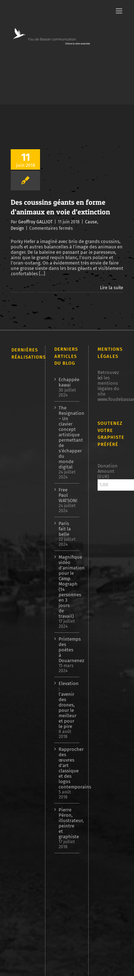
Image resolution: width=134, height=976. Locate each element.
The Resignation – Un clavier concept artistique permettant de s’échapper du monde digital (67, 437)
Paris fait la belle (65, 529)
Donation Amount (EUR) (108, 471)
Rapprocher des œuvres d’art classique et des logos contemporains (67, 768)
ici (100, 377)
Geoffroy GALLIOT (35, 221)
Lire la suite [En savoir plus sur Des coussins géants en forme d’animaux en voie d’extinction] (111, 287)
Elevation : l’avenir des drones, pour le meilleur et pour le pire (67, 705)
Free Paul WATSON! (67, 495)
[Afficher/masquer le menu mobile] (119, 11)
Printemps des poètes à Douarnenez (67, 649)
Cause (91, 221)
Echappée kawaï (67, 382)
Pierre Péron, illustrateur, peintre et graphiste (67, 823)
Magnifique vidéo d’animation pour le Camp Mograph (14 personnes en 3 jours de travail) (67, 586)
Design (17, 228)
